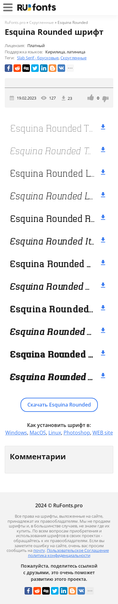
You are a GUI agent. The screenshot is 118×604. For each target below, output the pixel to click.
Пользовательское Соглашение (78, 550)
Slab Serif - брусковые (38, 58)
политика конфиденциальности (59, 555)
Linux (54, 432)
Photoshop (77, 432)
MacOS (38, 432)
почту (39, 550)
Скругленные (73, 58)
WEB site (103, 432)
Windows (16, 432)
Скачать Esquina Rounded (59, 404)
